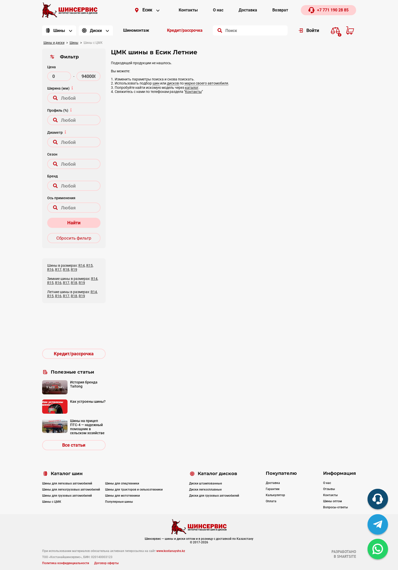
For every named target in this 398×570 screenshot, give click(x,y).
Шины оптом (332, 501)
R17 (58, 269)
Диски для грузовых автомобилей (214, 495)
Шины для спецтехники (122, 483)
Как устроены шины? (88, 401)
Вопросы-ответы (335, 507)
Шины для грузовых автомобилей (67, 495)
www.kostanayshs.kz (170, 551)
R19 (74, 269)
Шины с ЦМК (51, 502)
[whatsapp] (378, 549)
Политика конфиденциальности (65, 563)
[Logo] (69, 10)
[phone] (378, 499)
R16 (50, 269)
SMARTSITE (346, 556)
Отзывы (329, 489)
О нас (327, 483)
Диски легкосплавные (205, 489)
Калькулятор (275, 495)
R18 (66, 269)
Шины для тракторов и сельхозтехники (134, 489)
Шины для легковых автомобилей (67, 483)
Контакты (193, 92)
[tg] (378, 524)
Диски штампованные (205, 483)
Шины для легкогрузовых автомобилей (71, 489)
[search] (220, 30)
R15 (89, 265)
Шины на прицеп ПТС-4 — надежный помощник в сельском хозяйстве (87, 427)
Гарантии (272, 489)
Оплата (271, 501)
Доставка (273, 483)
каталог (191, 88)
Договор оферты (106, 563)
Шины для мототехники (122, 495)
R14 (81, 265)
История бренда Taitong (83, 384)
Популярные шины (119, 502)
